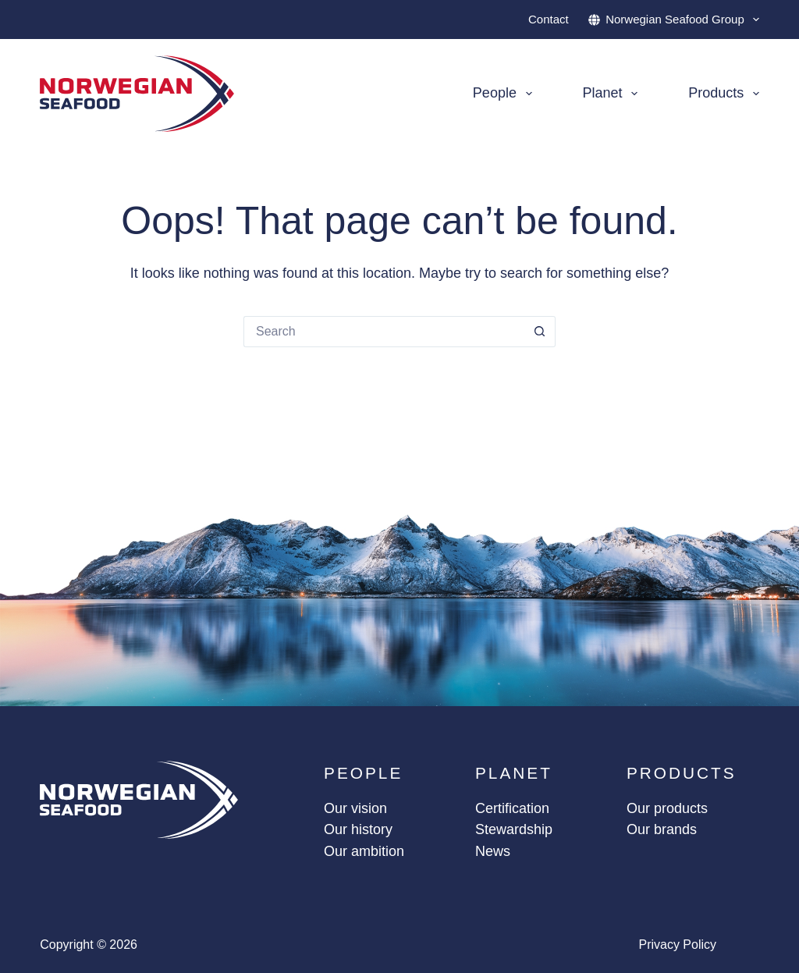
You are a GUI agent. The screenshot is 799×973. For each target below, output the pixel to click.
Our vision (355, 808)
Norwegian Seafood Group (673, 19)
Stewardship (513, 829)
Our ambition (364, 851)
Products (723, 93)
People (505, 93)
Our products (667, 808)
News (492, 851)
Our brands (662, 829)
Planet (614, 93)
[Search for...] (383, 331)
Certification (512, 808)
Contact (548, 19)
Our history (358, 829)
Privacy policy (677, 944)
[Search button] (540, 331)
